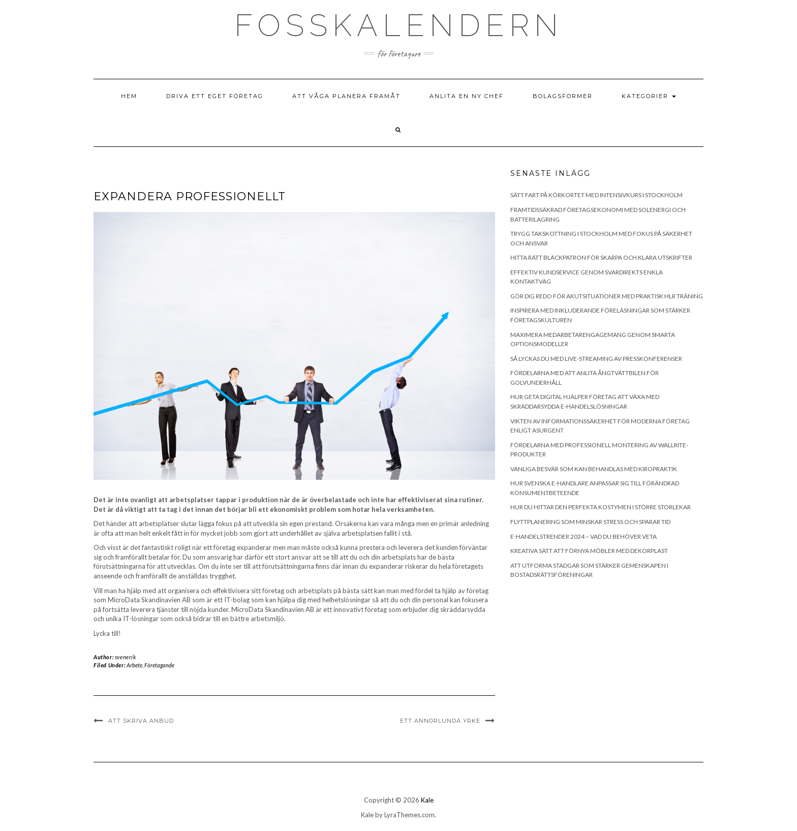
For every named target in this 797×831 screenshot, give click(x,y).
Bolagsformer (563, 96)
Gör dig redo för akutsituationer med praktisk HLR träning (606, 296)
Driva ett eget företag (214, 96)
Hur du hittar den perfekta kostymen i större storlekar (600, 507)
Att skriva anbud (141, 720)
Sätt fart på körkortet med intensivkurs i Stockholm (596, 195)
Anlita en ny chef (467, 96)
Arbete (134, 665)
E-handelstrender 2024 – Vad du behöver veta (583, 536)
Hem (129, 96)
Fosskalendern (398, 25)
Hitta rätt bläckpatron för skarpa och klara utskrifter (601, 257)
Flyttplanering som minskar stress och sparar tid (590, 522)
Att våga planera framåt (346, 96)
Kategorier (649, 96)
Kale (427, 800)
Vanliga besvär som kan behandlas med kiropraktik (593, 469)
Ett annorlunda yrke (440, 720)
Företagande (159, 665)
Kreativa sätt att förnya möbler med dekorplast (589, 551)
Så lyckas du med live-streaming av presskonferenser (596, 358)
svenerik (125, 657)
